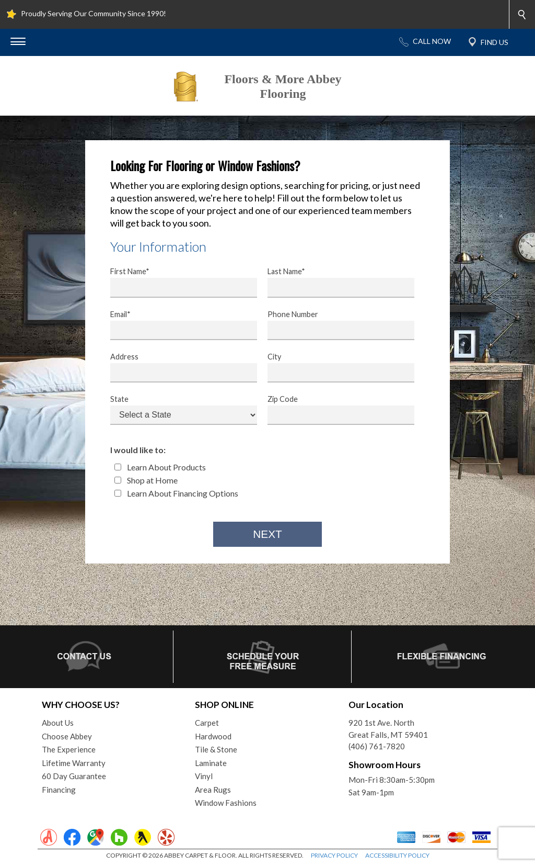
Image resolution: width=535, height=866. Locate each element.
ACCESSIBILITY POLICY (397, 855)
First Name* (177, 282)
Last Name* (334, 282)
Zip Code (334, 410)
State (177, 410)
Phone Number (334, 325)
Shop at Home (146, 480)
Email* (177, 325)
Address (177, 367)
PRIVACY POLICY (334, 855)
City (334, 367)
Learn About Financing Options (176, 493)
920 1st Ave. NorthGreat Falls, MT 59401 (388, 728)
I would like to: (138, 450)
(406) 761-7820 (376, 746)
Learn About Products (160, 467)
